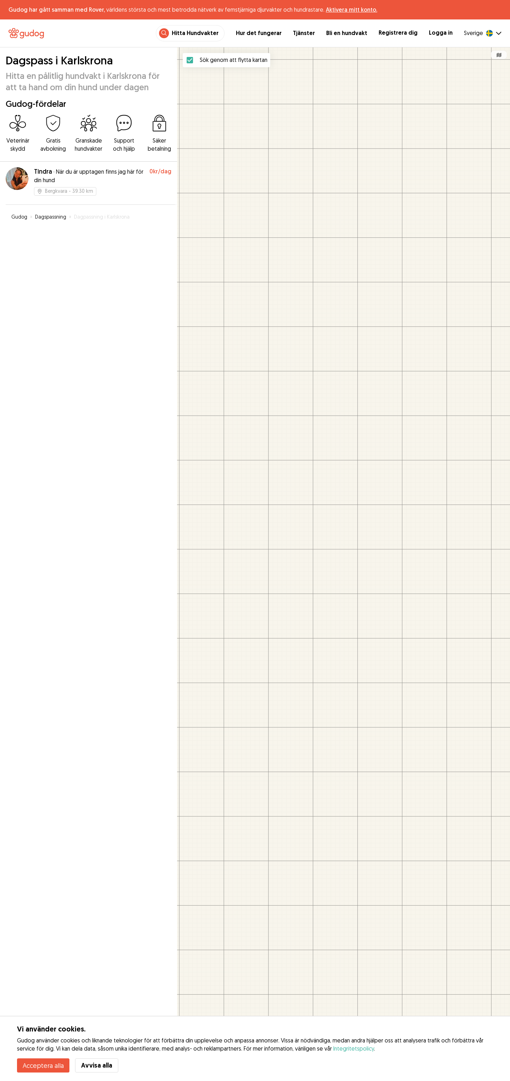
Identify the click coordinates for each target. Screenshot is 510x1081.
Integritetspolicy (353, 1048)
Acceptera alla (43, 1065)
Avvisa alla (96, 1065)
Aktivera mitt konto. (351, 9)
